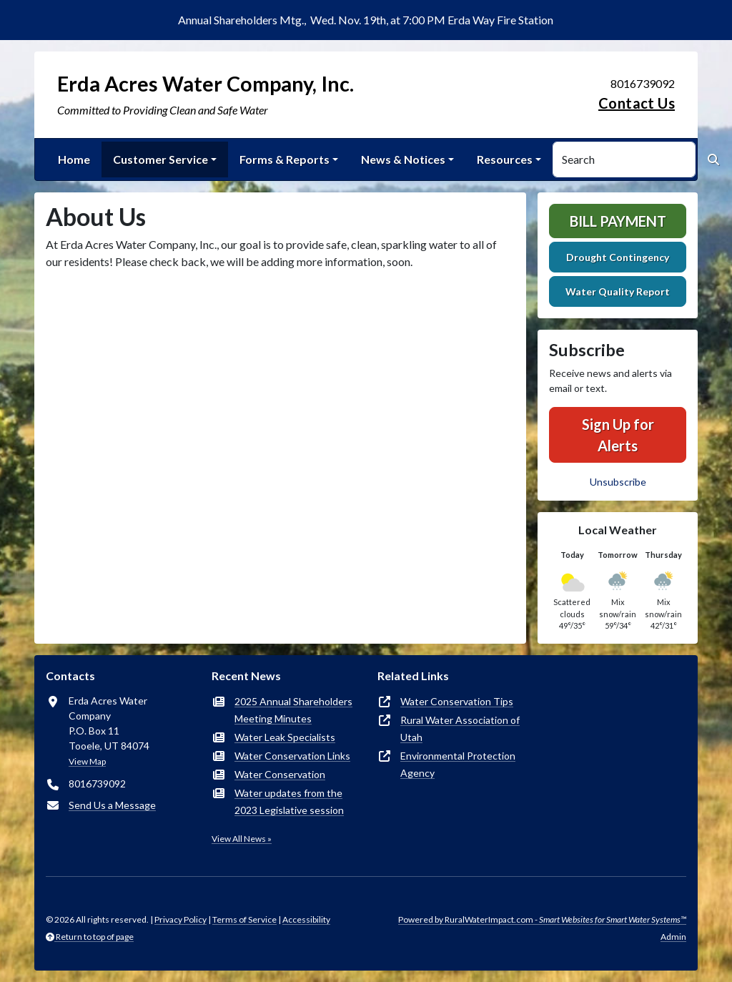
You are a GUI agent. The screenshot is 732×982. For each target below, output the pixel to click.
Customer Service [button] (160, 159)
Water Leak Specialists (284, 737)
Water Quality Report (617, 291)
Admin (673, 936)
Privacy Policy (180, 919)
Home (74, 159)
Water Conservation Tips (456, 701)
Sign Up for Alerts (618, 435)
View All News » (242, 838)
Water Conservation (279, 774)
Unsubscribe (618, 482)
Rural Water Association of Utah (460, 728)
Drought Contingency (617, 257)
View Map (87, 761)
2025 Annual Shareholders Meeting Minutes (293, 710)
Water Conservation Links (292, 756)
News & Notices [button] (403, 159)
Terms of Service (244, 919)
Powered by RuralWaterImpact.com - (542, 919)
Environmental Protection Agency (457, 764)
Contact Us (636, 103)
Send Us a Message (112, 805)
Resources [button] (505, 159)
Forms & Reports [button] (284, 159)
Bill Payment (618, 221)
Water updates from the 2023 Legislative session (289, 801)
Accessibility (306, 919)
